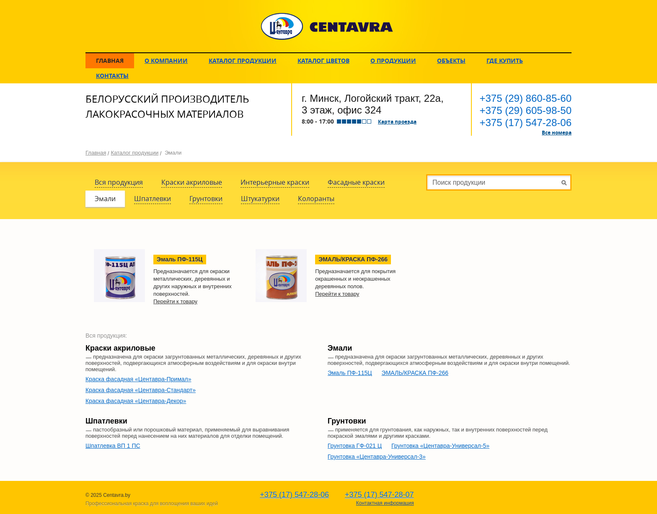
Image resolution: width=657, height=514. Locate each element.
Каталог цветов (323, 61)
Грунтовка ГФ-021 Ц (355, 445)
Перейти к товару (175, 301)
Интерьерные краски (275, 182)
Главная (110, 61)
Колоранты (316, 198)
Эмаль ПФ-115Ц (350, 372)
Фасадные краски (356, 182)
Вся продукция (119, 182)
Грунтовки (205, 198)
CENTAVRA (327, 26)
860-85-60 (525, 98)
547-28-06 (525, 122)
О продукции (393, 61)
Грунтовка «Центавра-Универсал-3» (377, 456)
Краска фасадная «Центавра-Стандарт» (140, 390)
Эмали (105, 198)
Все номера (557, 132)
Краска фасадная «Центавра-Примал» (138, 379)
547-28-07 (379, 495)
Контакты (112, 76)
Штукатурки (260, 198)
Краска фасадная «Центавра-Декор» (135, 401)
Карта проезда (397, 121)
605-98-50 (525, 110)
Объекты (451, 61)
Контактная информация (385, 503)
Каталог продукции (243, 61)
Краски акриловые (191, 182)
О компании (166, 61)
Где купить (504, 61)
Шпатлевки (152, 198)
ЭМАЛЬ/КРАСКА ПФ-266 (415, 372)
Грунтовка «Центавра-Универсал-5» (440, 445)
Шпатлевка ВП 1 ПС (112, 445)
